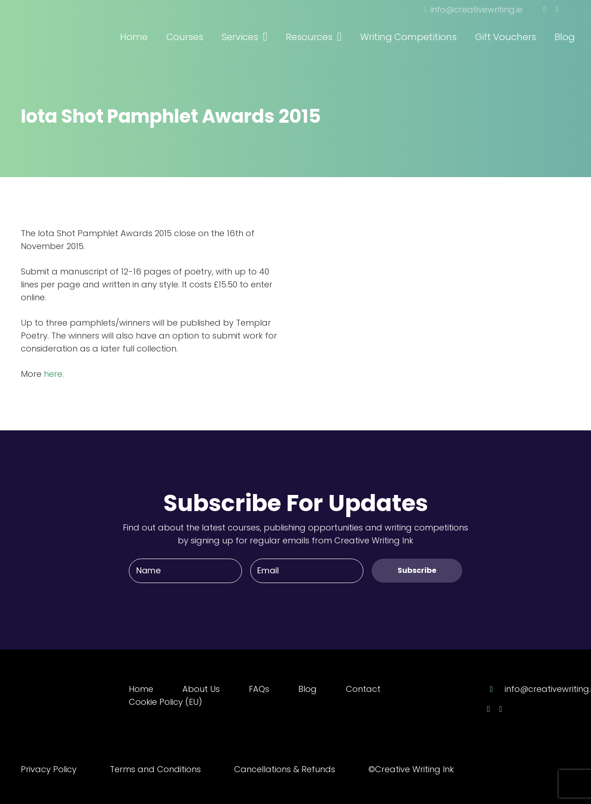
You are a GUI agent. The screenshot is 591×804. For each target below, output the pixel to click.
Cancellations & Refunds (284, 769)
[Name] (185, 571)
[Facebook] (545, 9)
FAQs (259, 689)
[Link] (71, 24)
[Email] (306, 571)
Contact (363, 689)
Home (141, 689)
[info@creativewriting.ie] (496, 689)
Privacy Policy (49, 769)
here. (54, 374)
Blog (307, 689)
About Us (201, 689)
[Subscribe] (417, 570)
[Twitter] (557, 9)
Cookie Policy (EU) (165, 702)
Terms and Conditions (155, 769)
